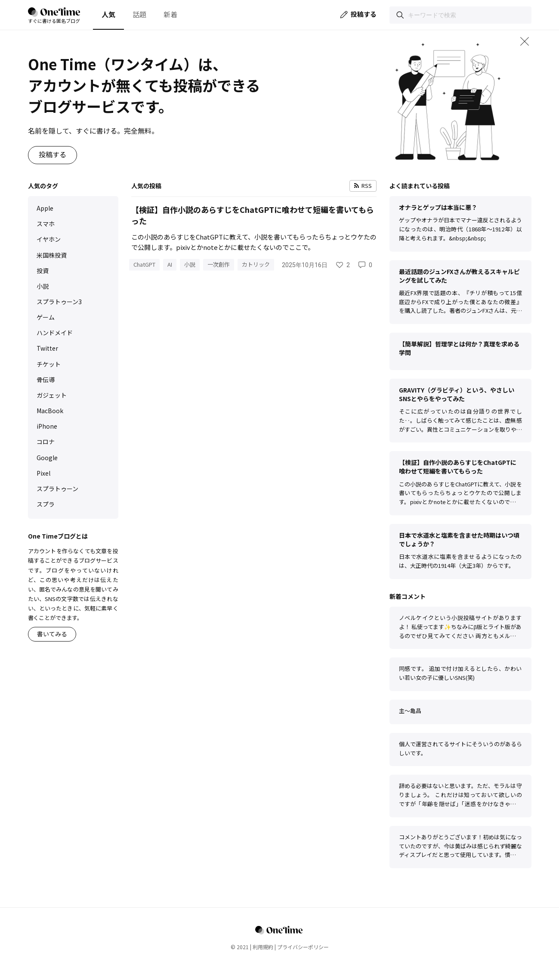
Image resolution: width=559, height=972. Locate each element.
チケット (49, 364)
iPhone (47, 426)
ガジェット (52, 395)
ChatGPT (144, 264)
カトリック (256, 264)
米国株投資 (52, 255)
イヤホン (49, 239)
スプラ (46, 504)
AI (169, 264)
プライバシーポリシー (303, 946)
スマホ (46, 223)
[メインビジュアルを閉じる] (524, 41)
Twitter (47, 348)
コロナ (46, 441)
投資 (43, 270)
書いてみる (52, 633)
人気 (108, 14)
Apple (45, 208)
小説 (43, 286)
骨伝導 (46, 379)
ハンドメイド (55, 332)
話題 (139, 14)
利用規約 (263, 946)
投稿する (52, 154)
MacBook (50, 410)
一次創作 (218, 264)
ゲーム (46, 317)
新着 (170, 14)
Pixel (43, 473)
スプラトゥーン (57, 488)
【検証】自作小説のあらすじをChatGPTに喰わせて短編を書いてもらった (252, 215)
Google (47, 457)
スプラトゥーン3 (59, 301)
